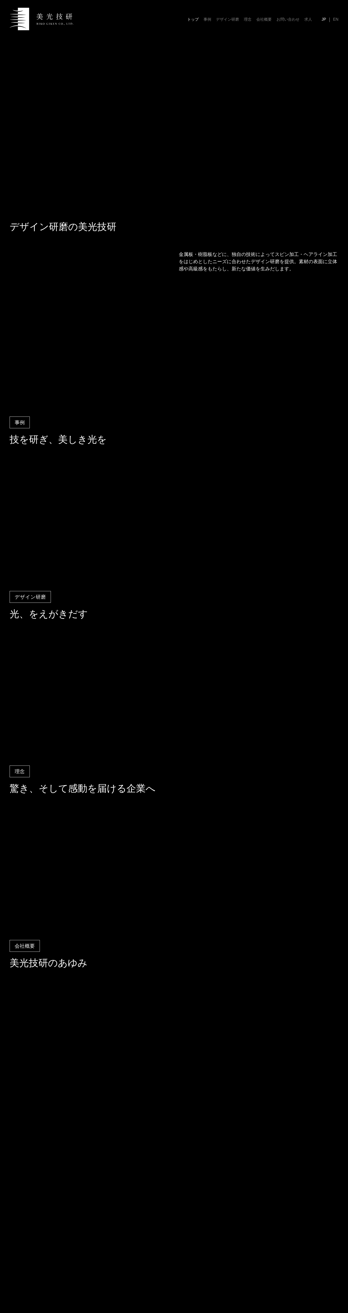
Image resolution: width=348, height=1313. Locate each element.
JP (324, 19)
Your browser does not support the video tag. (174, 125)
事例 (207, 19)
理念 (248, 19)
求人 (308, 19)
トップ (193, 19)
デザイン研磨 (227, 19)
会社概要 (264, 19)
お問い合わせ (288, 19)
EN (335, 19)
